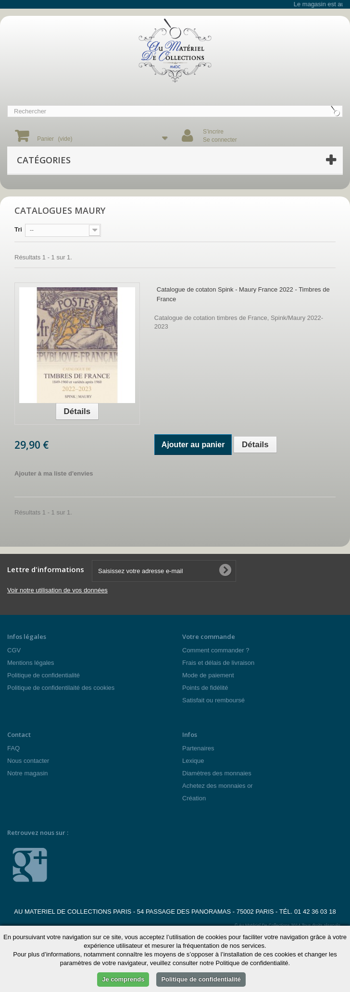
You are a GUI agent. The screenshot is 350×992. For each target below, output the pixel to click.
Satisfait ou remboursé (213, 700)
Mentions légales (30, 662)
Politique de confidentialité (43, 675)
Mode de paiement (208, 675)
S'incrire (213, 131)
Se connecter (220, 139)
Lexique (193, 760)
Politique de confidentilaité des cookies (60, 687)
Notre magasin (27, 773)
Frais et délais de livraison (218, 662)
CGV (14, 650)
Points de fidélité (205, 687)
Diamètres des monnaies (216, 773)
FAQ (13, 748)
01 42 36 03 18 (315, 911)
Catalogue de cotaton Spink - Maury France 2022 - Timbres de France (243, 294)
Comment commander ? (215, 650)
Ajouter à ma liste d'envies (53, 473)
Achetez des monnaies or (217, 785)
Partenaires (198, 748)
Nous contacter (28, 760)
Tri (18, 229)
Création (194, 798)
